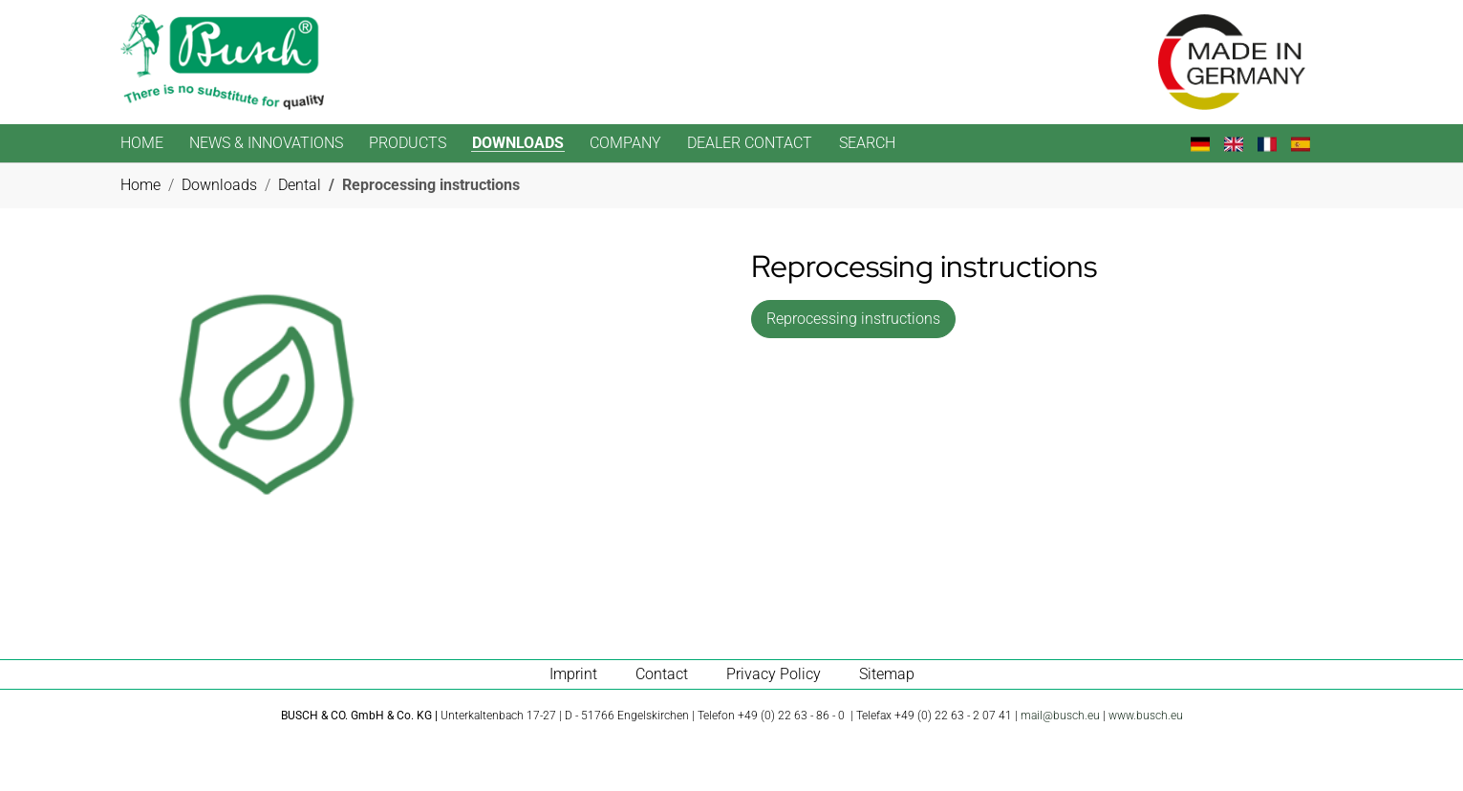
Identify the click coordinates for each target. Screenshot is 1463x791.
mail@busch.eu (1060, 715)
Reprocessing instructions (853, 319)
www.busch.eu (1145, 715)
